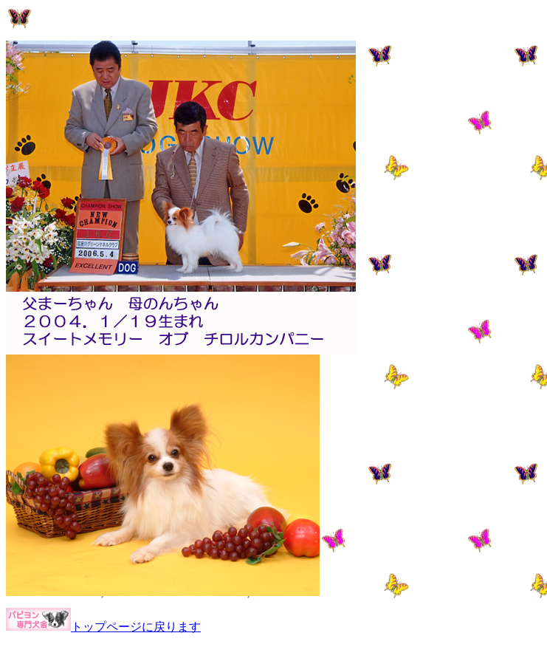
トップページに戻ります (136, 626)
